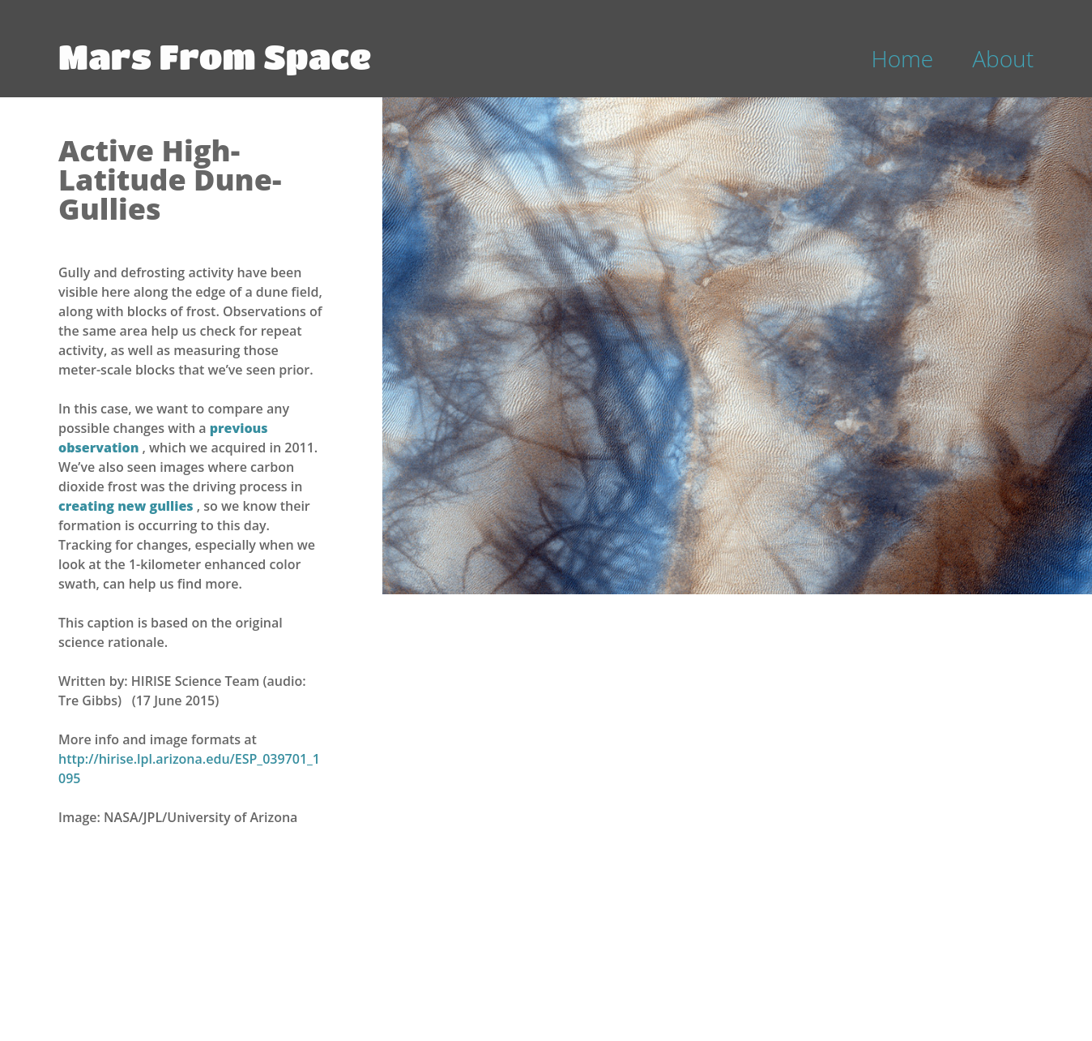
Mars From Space (214, 55)
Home (903, 58)
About (1003, 58)
